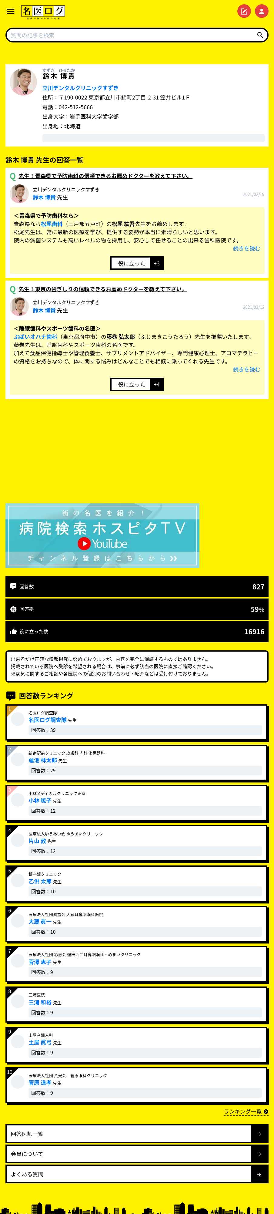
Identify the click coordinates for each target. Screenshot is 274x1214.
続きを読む (246, 248)
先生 (66, 193)
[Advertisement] (137, 452)
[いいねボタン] (130, 263)
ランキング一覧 (246, 1111)
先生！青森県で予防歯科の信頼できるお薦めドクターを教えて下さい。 (105, 176)
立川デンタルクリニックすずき (80, 88)
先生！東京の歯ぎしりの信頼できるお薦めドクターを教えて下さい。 (102, 289)
